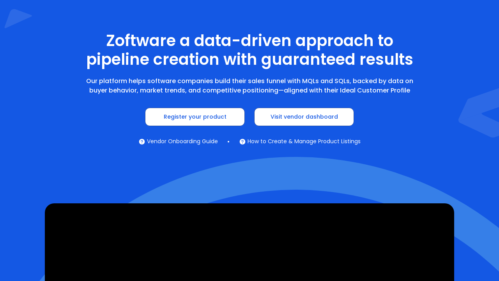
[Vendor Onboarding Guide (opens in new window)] (178, 141)
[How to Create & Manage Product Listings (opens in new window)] (300, 141)
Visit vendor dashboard (304, 117)
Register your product (195, 117)
